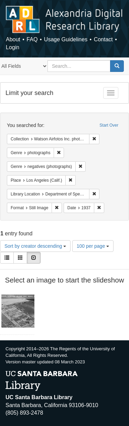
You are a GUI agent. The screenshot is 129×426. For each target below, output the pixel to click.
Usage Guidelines (65, 39)
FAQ (31, 39)
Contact (103, 39)
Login (12, 47)
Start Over (108, 125)
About (13, 39)
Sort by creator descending (35, 246)
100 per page (93, 246)
